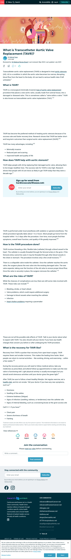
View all (43, 534)
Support (26, 436)
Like (17, 436)
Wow (43, 436)
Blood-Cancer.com (47, 530)
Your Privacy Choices (47, 539)
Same (52, 436)
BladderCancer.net (47, 527)
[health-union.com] (17, 498)
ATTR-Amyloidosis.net (48, 520)
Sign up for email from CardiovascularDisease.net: (30, 181)
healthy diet (7, 382)
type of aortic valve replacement (48, 90)
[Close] (68, 543)
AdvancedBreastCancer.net (50, 502)
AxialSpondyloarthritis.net (50, 524)
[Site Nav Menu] (9, 2)
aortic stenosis (61, 71)
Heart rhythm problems (16, 302)
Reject (62, 555)
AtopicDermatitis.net (48, 517)
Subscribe (64, 2)
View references (10, 431)
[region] (35, 549)
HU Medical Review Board (20, 62)
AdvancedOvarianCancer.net (51, 505)
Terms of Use (20, 194)
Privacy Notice (52, 192)
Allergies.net (44, 508)
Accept (50, 555)
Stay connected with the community (21, 470)
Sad (34, 436)
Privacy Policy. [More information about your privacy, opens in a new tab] (37, 551)
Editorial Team (14, 57)
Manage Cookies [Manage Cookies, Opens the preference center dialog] (6, 555)
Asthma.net (44, 514)
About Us (7, 539)
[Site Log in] (54, 2)
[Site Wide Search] (16, 2)
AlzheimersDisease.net (49, 511)
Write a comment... (11, 453)
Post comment (35, 459)
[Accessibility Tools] (45, 2)
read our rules (30, 449)
